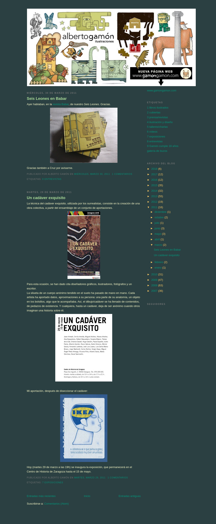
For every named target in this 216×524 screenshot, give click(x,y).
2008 (154, 285)
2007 (154, 290)
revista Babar (61, 104)
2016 (154, 179)
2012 (154, 201)
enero (158, 267)
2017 (154, 174)
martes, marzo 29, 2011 (90, 477)
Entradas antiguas (130, 496)
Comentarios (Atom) (56, 503)
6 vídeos (152, 131)
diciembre (161, 211)
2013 (154, 196)
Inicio (87, 496)
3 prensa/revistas (157, 117)
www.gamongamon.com (161, 90)
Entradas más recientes (41, 496)
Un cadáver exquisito (46, 198)
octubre (160, 217)
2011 (154, 207)
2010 (154, 274)
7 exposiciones (52, 482)
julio (157, 222)
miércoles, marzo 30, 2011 (92, 174)
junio (158, 228)
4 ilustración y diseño (160, 122)
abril (158, 239)
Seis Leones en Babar (47, 98)
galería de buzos (157, 150)
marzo (159, 244)
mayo (158, 233)
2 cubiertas (154, 112)
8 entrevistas (51, 179)
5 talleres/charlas (157, 126)
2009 (154, 279)
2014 (154, 190)
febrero (159, 262)
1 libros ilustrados (157, 107)
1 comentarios (122, 174)
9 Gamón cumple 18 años (162, 146)
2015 (154, 185)
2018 (154, 168)
